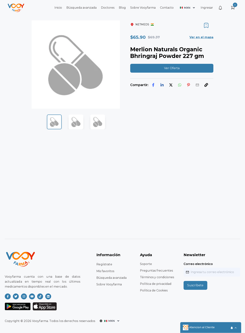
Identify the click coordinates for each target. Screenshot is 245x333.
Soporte (146, 264)
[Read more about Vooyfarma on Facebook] (8, 296)
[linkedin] (162, 85)
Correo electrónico (198, 264)
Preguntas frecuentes (156, 270)
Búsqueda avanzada (81, 7)
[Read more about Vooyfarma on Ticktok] (40, 296)
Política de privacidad (155, 284)
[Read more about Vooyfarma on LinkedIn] (48, 296)
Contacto (167, 7)
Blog (122, 7)
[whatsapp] (179, 85)
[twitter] (171, 85)
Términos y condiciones (157, 277)
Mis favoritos (105, 271)
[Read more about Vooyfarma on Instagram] (24, 296)
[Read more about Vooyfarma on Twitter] (16, 296)
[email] (197, 85)
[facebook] (153, 85)
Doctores (107, 7)
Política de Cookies (154, 290)
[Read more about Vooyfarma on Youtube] (32, 296)
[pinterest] (188, 85)
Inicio (58, 7)
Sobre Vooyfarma (143, 7)
